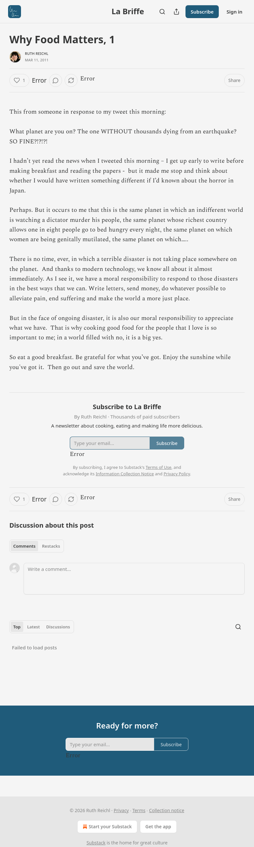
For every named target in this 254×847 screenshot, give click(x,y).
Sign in (234, 11)
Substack (96, 843)
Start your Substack (106, 826)
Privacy (121, 810)
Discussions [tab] (58, 627)
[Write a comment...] (134, 578)
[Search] (162, 11)
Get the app (158, 826)
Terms (138, 810)
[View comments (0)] (55, 80)
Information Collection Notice (125, 474)
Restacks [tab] (51, 546)
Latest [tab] (33, 627)
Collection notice (166, 810)
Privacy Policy (177, 474)
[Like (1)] (19, 80)
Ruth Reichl (36, 53)
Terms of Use (159, 467)
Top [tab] (17, 627)
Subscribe (202, 11)
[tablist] (36, 546)
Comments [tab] (24, 546)
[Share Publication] (176, 11)
